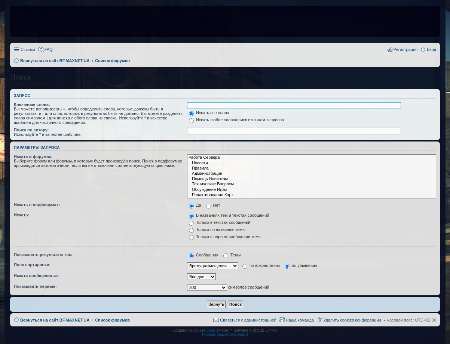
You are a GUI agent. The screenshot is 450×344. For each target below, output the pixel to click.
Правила (311, 168)
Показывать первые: (35, 286)
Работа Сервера (311, 157)
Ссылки (28, 49)
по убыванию (301, 265)
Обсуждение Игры (311, 189)
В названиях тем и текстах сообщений (229, 215)
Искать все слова (209, 112)
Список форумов (112, 320)
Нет (213, 205)
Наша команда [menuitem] (300, 320)
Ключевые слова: (32, 104)
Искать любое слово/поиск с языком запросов (236, 120)
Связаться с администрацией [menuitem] (248, 320)
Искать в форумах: (33, 156)
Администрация (311, 173)
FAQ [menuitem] (49, 49)
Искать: (21, 215)
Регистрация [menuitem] (405, 49)
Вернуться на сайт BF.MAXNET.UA (54, 320)
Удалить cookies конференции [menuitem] (352, 320)
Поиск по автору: (31, 130)
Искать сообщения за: (36, 275)
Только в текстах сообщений (220, 222)
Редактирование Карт (311, 195)
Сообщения (203, 255)
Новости (311, 163)
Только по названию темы (217, 229)
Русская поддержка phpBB (225, 334)
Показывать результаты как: (43, 254)
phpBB (212, 330)
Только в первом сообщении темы (225, 236)
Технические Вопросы (311, 184)
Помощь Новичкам (311, 179)
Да (195, 205)
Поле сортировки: (32, 264)
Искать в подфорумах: (37, 205)
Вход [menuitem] (431, 49)
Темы (232, 255)
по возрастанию (261, 265)
